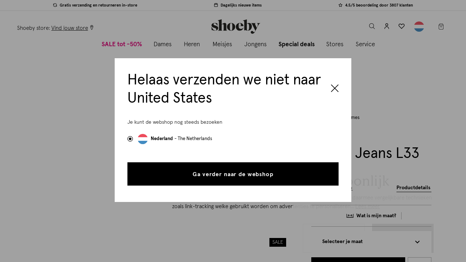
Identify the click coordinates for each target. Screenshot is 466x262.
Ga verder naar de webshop (233, 174)
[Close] (335, 89)
